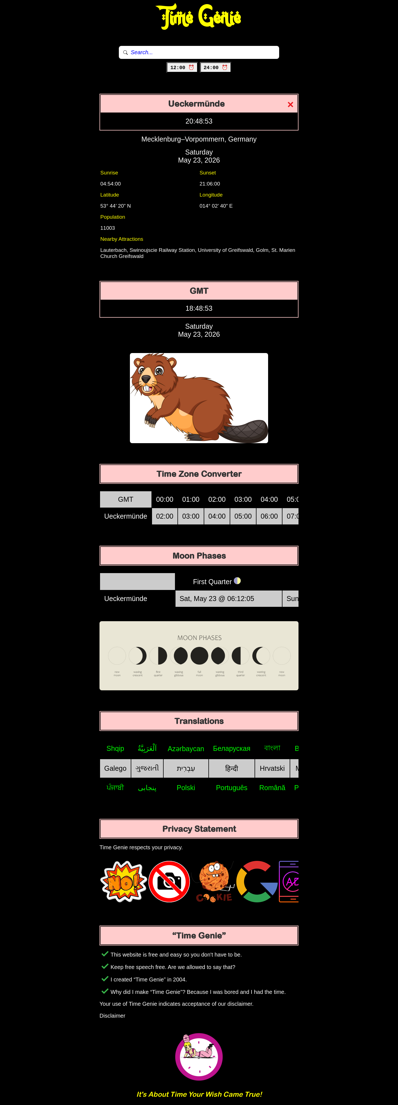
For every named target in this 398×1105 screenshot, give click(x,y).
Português (231, 787)
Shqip (115, 748)
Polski (186, 787)
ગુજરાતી (147, 768)
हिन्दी (231, 768)
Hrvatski (272, 768)
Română (272, 787)
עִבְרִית (186, 768)
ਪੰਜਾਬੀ (115, 787)
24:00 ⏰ (216, 67)
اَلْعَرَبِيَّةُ (147, 748)
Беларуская (231, 748)
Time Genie (199, 18)
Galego (115, 768)
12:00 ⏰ (182, 67)
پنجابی (147, 787)
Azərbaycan (186, 749)
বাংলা (272, 748)
